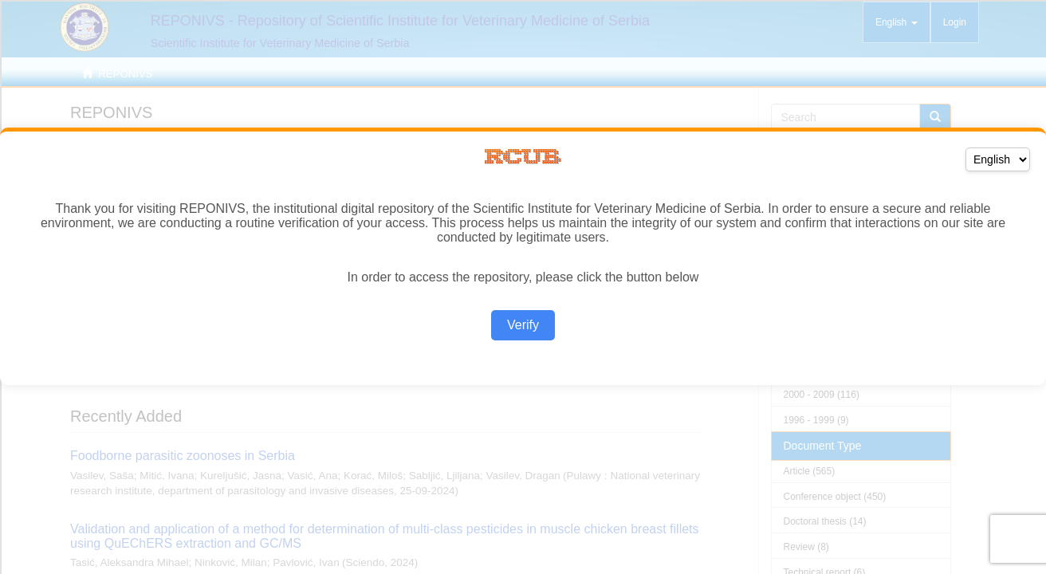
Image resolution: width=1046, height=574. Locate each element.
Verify (523, 325)
